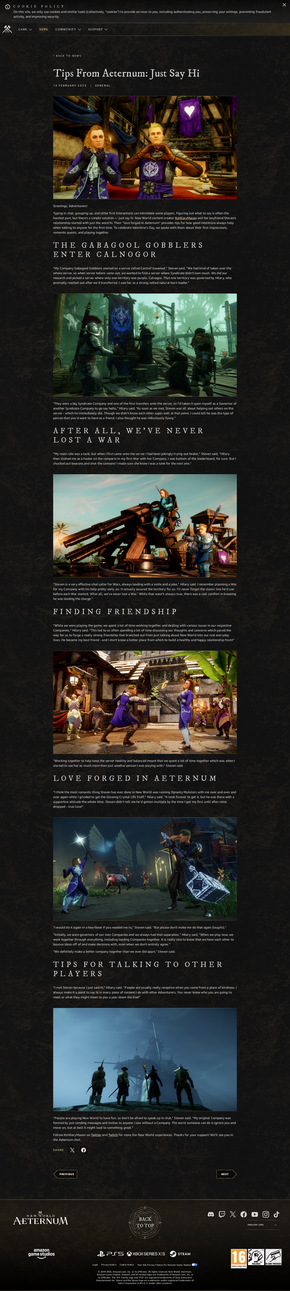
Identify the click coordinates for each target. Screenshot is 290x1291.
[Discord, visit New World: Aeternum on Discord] (211, 1214)
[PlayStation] (110, 1254)
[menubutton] (262, 1224)
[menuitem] (25, 29)
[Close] (284, 5)
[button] (145, 147)
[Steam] (181, 1254)
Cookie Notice (127, 1264)
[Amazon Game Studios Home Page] (41, 1254)
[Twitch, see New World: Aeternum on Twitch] (222, 1214)
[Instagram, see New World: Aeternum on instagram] (266, 1214)
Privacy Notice (108, 1264)
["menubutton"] (25, 29)
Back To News (69, 55)
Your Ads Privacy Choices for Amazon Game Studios (167, 1264)
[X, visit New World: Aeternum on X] (233, 1214)
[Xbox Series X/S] (146, 1254)
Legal (95, 1264)
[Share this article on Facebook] (84, 1150)
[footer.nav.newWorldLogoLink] (40, 1218)
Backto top (145, 1222)
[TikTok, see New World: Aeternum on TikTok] (276, 1214)
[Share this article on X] (72, 1150)
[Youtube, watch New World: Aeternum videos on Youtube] (255, 1214)
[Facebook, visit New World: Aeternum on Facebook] (243, 1214)
